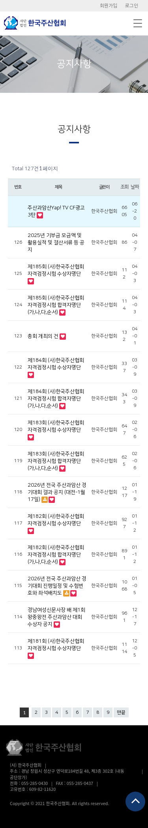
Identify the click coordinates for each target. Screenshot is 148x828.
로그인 (131, 5)
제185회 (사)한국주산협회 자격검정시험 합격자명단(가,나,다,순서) (56, 305)
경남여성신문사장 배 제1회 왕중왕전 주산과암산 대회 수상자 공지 (56, 617)
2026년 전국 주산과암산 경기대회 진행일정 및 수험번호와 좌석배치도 (57, 586)
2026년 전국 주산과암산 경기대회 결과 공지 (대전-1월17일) (57, 492)
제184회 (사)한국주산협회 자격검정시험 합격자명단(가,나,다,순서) (56, 398)
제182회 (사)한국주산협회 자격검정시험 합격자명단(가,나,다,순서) (56, 555)
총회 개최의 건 (44, 336)
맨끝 (121, 712)
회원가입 (108, 5)
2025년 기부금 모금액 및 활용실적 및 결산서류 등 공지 (56, 242)
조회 (124, 187)
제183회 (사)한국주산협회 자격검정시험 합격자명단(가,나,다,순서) (56, 461)
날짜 (135, 187)
